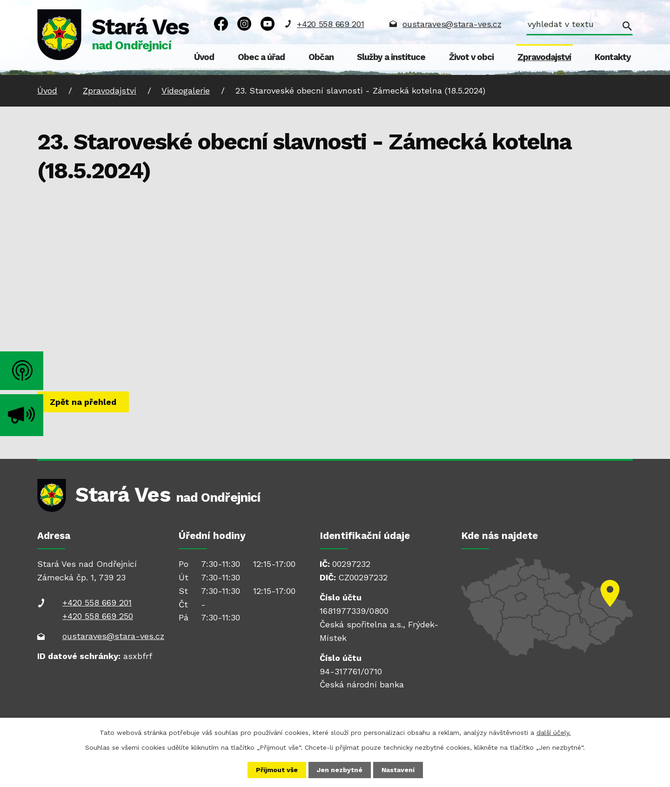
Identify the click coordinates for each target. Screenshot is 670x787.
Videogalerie (185, 90)
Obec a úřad (261, 57)
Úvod (204, 57)
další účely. (553, 732)
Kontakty (613, 57)
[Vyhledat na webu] (579, 25)
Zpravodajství (544, 57)
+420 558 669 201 (330, 24)
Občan (321, 57)
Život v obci (471, 57)
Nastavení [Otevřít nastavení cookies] (398, 770)
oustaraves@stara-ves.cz (451, 24)
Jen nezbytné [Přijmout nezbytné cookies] (339, 770)
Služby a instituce (391, 57)
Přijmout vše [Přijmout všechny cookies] (277, 770)
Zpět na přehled (83, 402)
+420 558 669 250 (97, 616)
